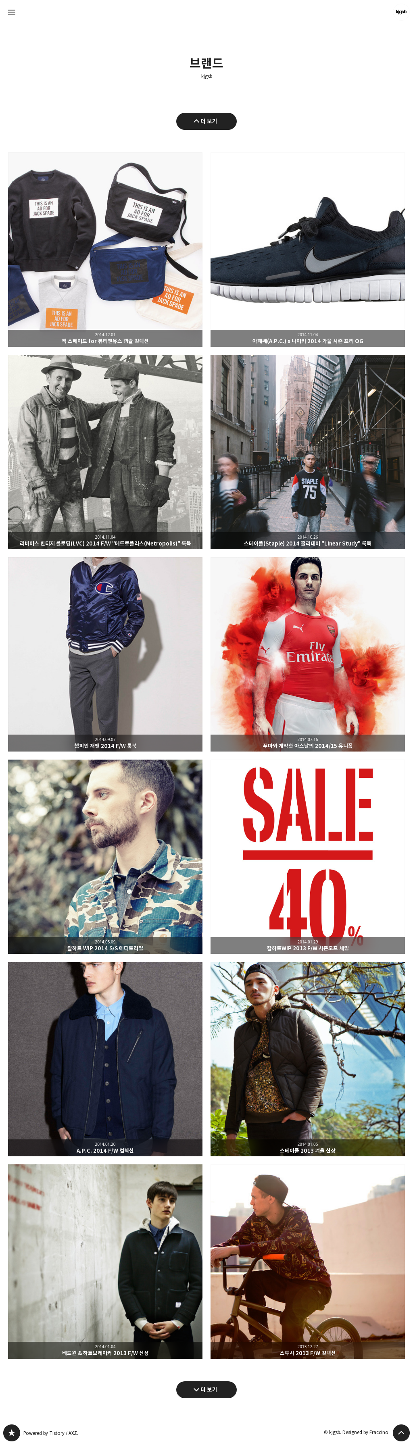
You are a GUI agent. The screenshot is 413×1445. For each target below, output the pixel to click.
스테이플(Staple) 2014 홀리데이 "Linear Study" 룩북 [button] (308, 452)
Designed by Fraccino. (366, 1432)
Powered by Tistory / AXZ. (50, 1433)
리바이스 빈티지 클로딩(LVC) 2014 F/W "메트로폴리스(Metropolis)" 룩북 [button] (105, 452)
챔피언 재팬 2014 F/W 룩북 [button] (105, 654)
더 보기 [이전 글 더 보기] (208, 121)
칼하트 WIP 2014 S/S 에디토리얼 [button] (105, 857)
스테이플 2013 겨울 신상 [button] (308, 1059)
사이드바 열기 (11, 12)
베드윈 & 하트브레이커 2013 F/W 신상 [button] (105, 1261)
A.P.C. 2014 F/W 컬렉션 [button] (105, 1059)
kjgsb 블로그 (11, 1433)
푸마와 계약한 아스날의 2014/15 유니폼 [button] (308, 654)
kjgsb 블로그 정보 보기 (401, 12)
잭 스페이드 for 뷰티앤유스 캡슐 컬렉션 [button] (105, 249)
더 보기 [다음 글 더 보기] (208, 1389)
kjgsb (206, 76)
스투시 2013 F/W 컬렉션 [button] (308, 1261)
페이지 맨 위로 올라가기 (401, 1433)
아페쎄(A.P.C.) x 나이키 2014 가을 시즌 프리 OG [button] (308, 249)
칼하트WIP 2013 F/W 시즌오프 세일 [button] (308, 857)
